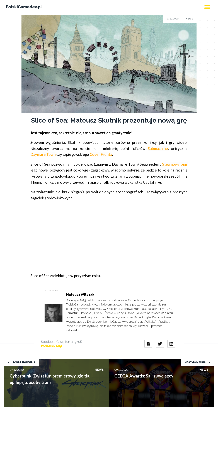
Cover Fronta (101, 154)
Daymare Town (43, 154)
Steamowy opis (175, 164)
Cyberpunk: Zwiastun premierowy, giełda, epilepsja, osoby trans (43, 360)
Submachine (158, 148)
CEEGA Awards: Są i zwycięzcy (128, 360)
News (189, 18)
